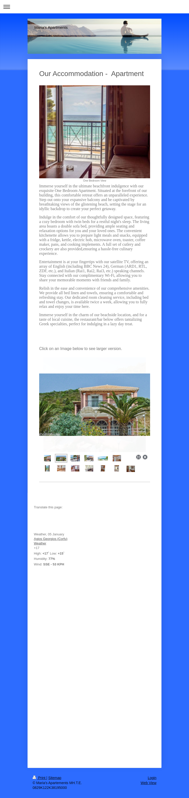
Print (39, 778)
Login (152, 778)
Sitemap (54, 778)
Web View (148, 783)
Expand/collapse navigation (94, 6)
